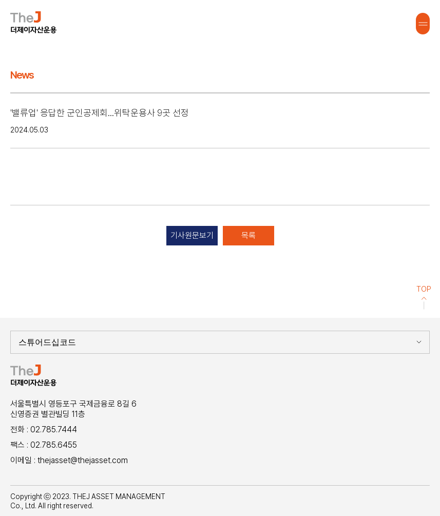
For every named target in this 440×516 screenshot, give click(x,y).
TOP (423, 297)
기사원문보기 (192, 235)
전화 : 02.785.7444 (43, 429)
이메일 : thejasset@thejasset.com (69, 460)
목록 (248, 235)
